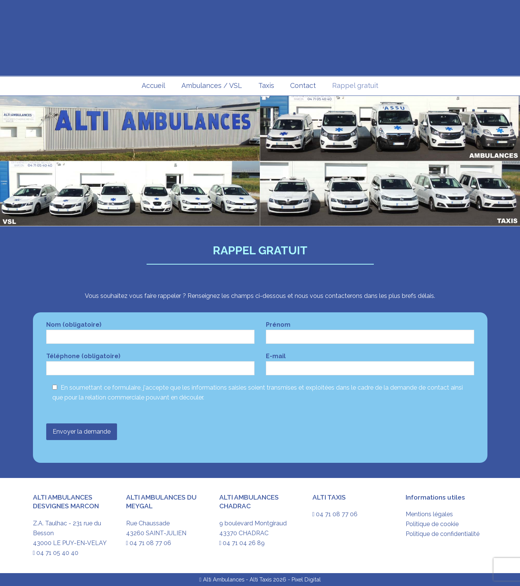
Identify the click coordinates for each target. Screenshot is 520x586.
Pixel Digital (306, 579)
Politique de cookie (432, 524)
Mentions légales (429, 514)
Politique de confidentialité (442, 533)
